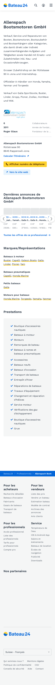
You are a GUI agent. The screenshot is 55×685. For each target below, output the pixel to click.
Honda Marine (21, 275)
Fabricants (9, 501)
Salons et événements (37, 540)
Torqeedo (26, 298)
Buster (7, 260)
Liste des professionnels (11, 537)
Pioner (15, 264)
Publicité (35, 557)
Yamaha (37, 298)
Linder (7, 264)
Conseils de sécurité (14, 669)
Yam (22, 264)
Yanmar (47, 298)
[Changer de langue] (27, 652)
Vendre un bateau (40, 498)
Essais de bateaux (13, 505)
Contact (39, 669)
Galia (41, 260)
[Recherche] (36, 5)
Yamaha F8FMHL (12, 220)
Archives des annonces (37, 511)
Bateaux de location (41, 546)
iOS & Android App (40, 535)
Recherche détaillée (14, 494)
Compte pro (10, 549)
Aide (30, 669)
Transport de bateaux (10, 511)
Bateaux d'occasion (13, 498)
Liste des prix (38, 494)
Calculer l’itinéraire (15, 156)
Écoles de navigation (36, 551)
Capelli (16, 260)
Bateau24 (8, 473)
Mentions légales (35, 661)
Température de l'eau (39, 529)
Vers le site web (17, 172)
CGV (37, 665)
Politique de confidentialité (17, 665)
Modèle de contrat (40, 505)
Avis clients (37, 516)
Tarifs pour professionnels (11, 544)
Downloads (36, 560)
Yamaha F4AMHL (20, 220)
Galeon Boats (29, 260)
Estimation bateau (40, 501)
